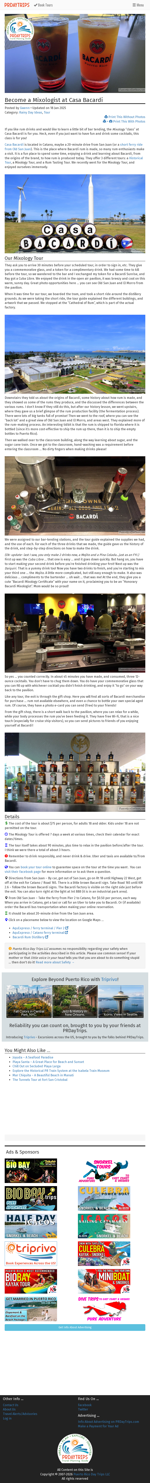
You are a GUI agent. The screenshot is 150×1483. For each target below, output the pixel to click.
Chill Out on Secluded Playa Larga (36, 1066)
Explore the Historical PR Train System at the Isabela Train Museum (61, 1071)
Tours (43, 4)
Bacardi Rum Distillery (30, 937)
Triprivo (109, 979)
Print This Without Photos (124, 117)
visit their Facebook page (23, 872)
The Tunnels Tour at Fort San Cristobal (39, 1080)
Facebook (85, 1405)
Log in (7, 1418)
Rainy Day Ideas (30, 112)
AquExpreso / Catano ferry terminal (40, 933)
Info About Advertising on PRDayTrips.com (108, 1422)
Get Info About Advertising (75, 1327)
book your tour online (36, 867)
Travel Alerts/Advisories (20, 1414)
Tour (47, 112)
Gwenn (25, 108)
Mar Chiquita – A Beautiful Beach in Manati (43, 1075)
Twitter (83, 1409)
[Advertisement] (75, 1108)
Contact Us (10, 1405)
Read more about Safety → (55, 962)
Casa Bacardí (14, 144)
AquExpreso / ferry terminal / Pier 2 (40, 928)
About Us (9, 1409)
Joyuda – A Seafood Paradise (32, 1057)
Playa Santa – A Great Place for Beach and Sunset (48, 1062)
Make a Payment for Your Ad (98, 1426)
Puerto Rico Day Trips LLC (91, 1474)
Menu (138, 4)
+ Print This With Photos (124, 121)
